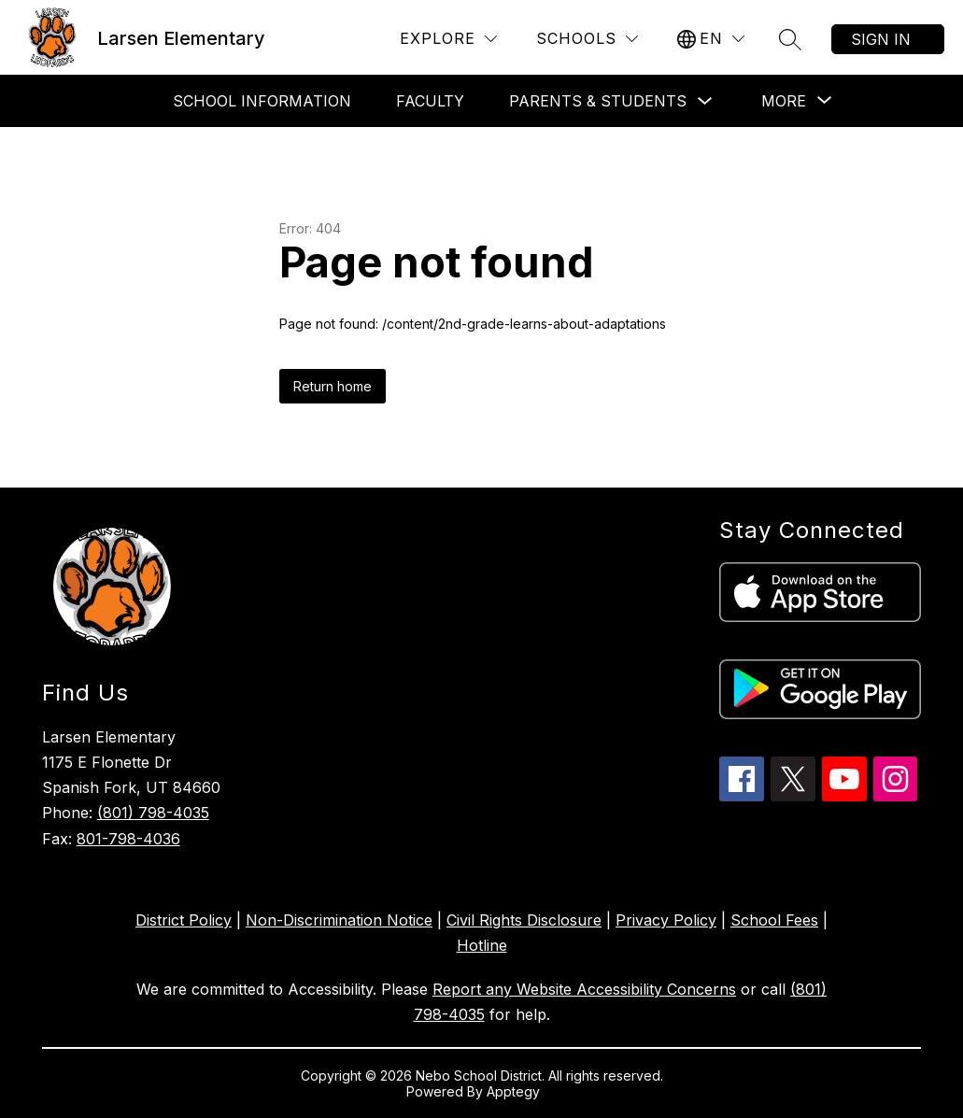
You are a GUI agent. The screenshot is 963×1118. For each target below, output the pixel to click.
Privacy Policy (666, 920)
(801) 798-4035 (153, 812)
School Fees (774, 920)
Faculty (430, 101)
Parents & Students (598, 101)
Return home (332, 386)
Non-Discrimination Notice (339, 920)
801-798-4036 (128, 838)
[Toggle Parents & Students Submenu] (705, 101)
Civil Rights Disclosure (524, 920)
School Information (262, 101)
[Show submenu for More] (783, 101)
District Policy (183, 920)
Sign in (881, 39)
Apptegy (515, 1091)
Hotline (482, 945)
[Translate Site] (711, 38)
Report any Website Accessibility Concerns (584, 989)
